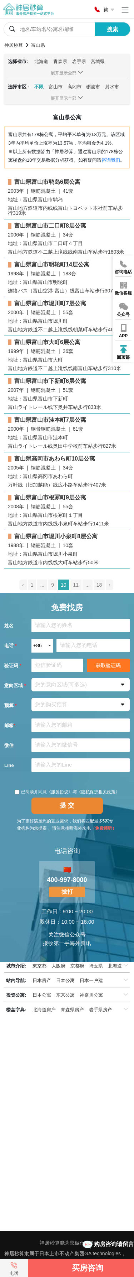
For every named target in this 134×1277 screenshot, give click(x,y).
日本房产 (42, 980)
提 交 (67, 805)
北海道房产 (44, 1009)
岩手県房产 (100, 1009)
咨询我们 (110, 160)
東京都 (39, 966)
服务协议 (59, 791)
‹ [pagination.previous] (23, 585)
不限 (39, 86)
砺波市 (93, 86)
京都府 (77, 966)
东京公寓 (65, 995)
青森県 (60, 61)
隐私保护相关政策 (98, 791)
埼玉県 (96, 966)
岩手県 (79, 61)
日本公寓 (65, 980)
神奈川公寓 (91, 995)
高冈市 (74, 86)
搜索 (112, 29)
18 (99, 585)
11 (76, 585)
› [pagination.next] (109, 585)
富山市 (56, 86)
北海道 (41, 61)
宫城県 (98, 61)
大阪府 (58, 966)
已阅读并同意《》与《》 (67, 792)
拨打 (67, 892)
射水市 (112, 86)
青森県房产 (72, 1009)
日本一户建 (91, 980)
